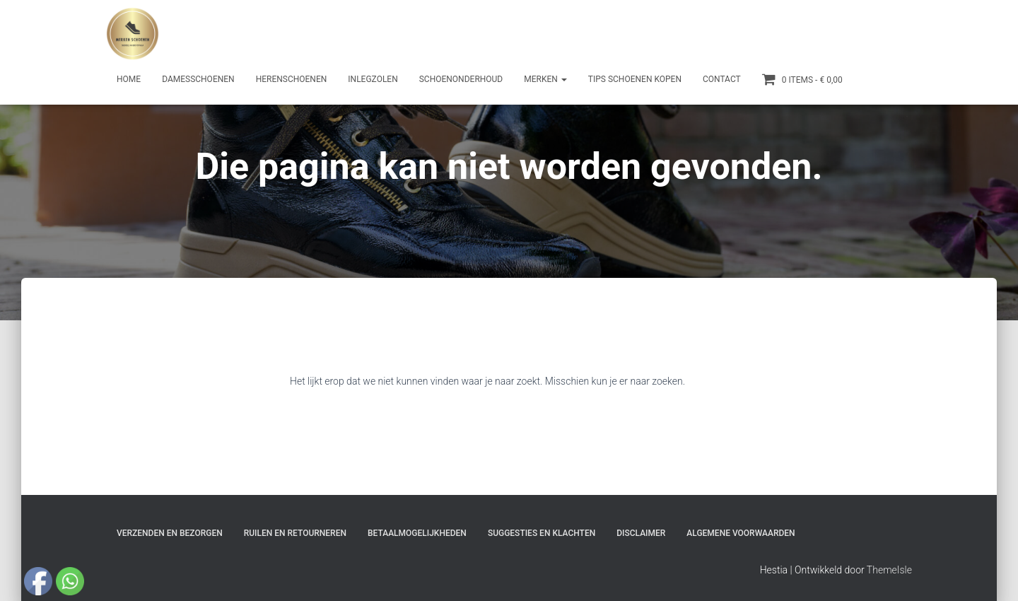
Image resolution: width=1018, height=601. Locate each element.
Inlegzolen (372, 79)
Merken (545, 79)
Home (129, 79)
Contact (722, 79)
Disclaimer (640, 533)
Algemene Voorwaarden (740, 533)
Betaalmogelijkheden (417, 533)
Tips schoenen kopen (634, 79)
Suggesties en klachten (541, 533)
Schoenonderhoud (461, 79)
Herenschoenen (291, 79)
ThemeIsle (889, 570)
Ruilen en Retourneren (295, 533)
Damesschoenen (198, 79)
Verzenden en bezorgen (170, 533)
